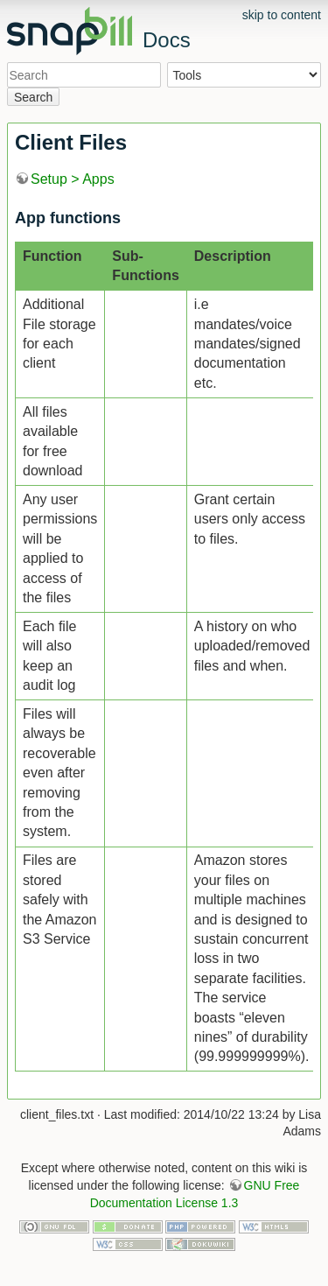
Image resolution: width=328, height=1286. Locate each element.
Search (33, 97)
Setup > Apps (73, 179)
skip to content (281, 15)
